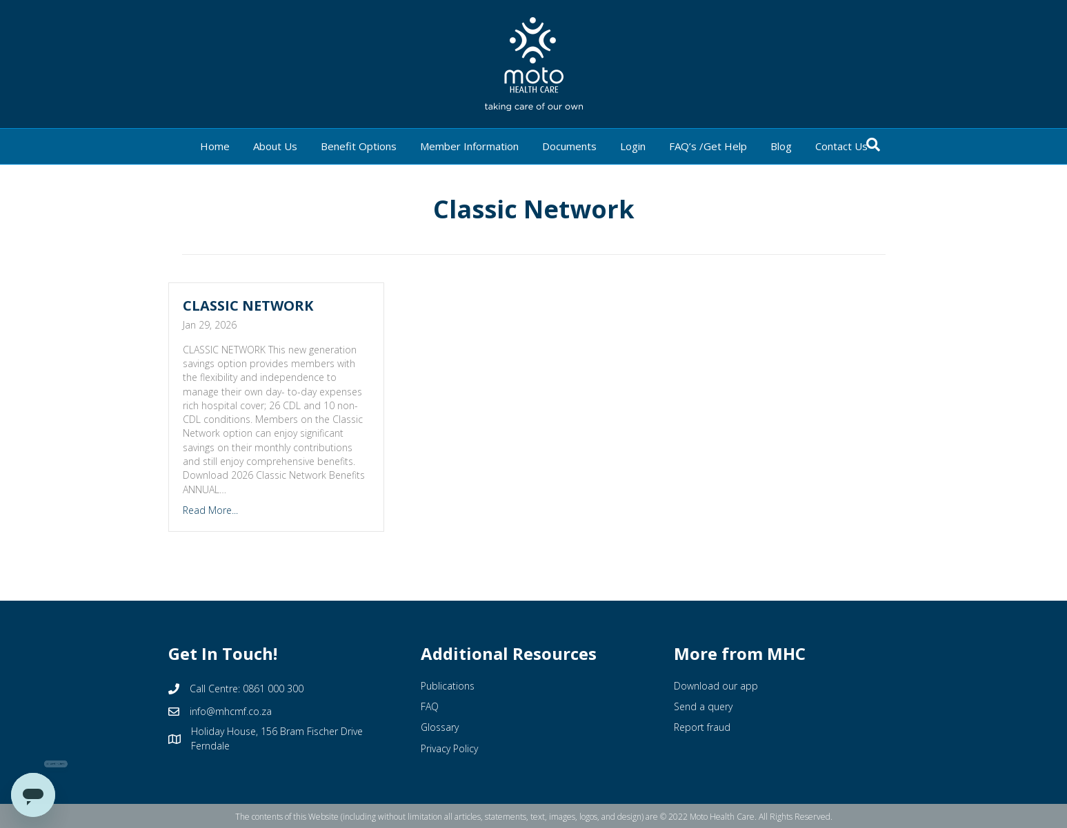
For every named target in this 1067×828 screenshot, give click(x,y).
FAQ (430, 706)
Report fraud (702, 727)
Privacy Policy (449, 748)
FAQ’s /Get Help (708, 146)
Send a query (703, 706)
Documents (569, 146)
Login (633, 146)
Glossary (440, 727)
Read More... (210, 510)
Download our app (716, 685)
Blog (781, 146)
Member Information (469, 146)
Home (215, 146)
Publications (448, 685)
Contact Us (841, 146)
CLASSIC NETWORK (248, 305)
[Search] (873, 144)
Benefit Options (359, 146)
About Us (275, 146)
